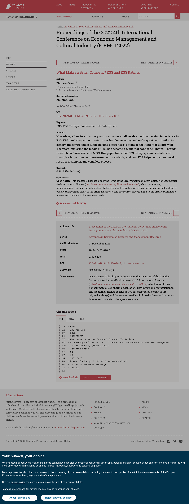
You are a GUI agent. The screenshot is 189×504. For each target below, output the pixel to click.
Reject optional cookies (58, 497)
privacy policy (18, 482)
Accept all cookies (19, 497)
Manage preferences (14, 489)
